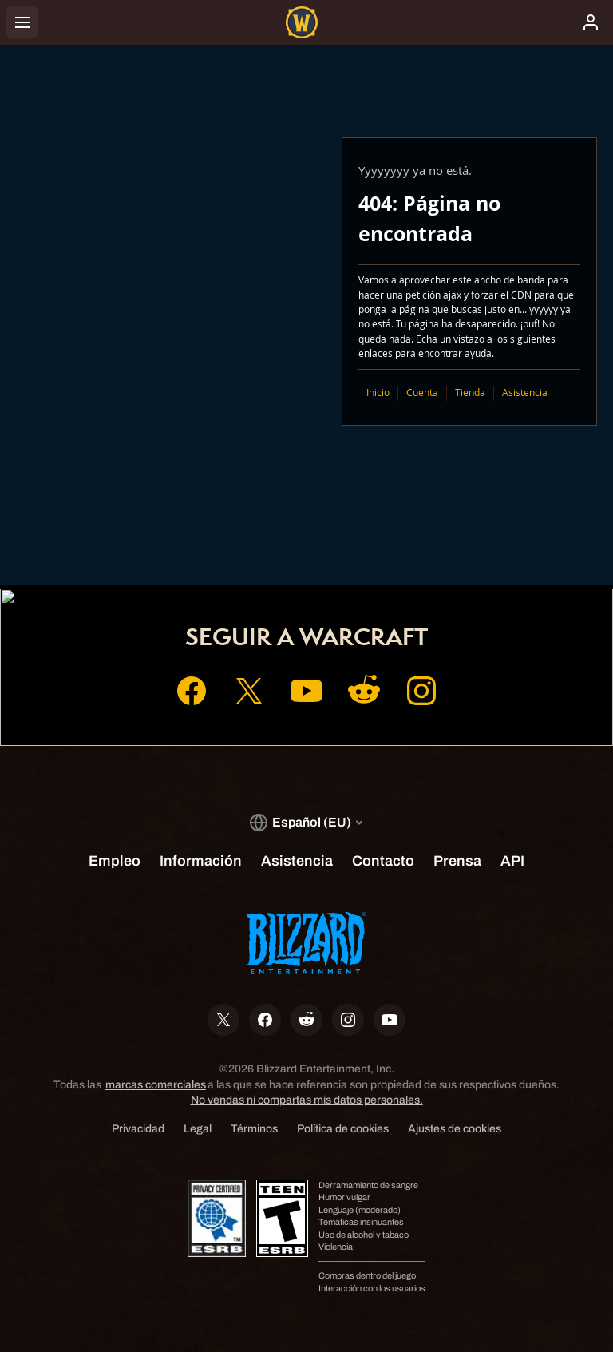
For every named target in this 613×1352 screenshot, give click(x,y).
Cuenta (422, 392)
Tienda (470, 392)
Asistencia (525, 392)
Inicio (378, 392)
